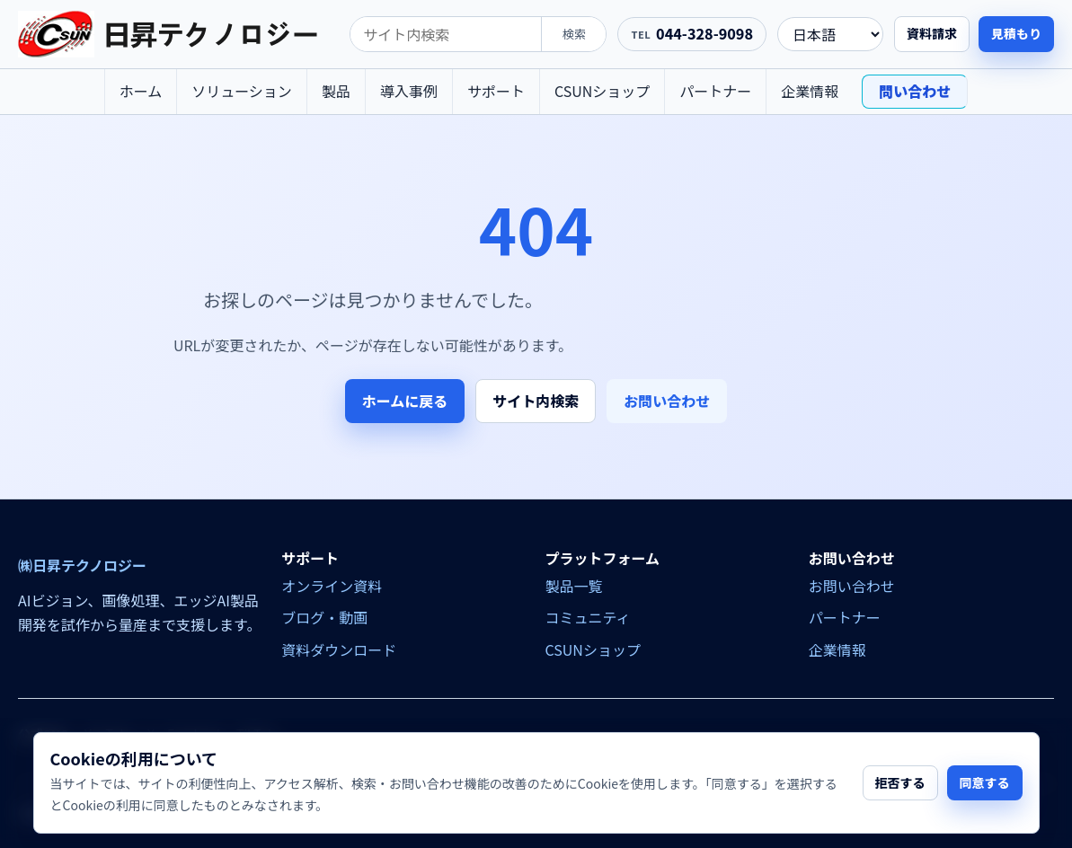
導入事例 (409, 91)
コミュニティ (588, 617)
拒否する (900, 782)
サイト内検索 (535, 400)
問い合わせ (915, 91)
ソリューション (241, 91)
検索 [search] (574, 33)
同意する (985, 782)
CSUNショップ (602, 91)
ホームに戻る (405, 400)
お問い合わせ (667, 400)
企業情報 (809, 91)
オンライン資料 (331, 585)
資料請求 (932, 33)
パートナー (715, 91)
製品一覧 (574, 585)
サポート (496, 91)
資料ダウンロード (338, 649)
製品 (336, 91)
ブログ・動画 (324, 617)
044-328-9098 (704, 33)
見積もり (1016, 33)
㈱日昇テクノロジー (82, 565)
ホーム (141, 91)
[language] (830, 34)
